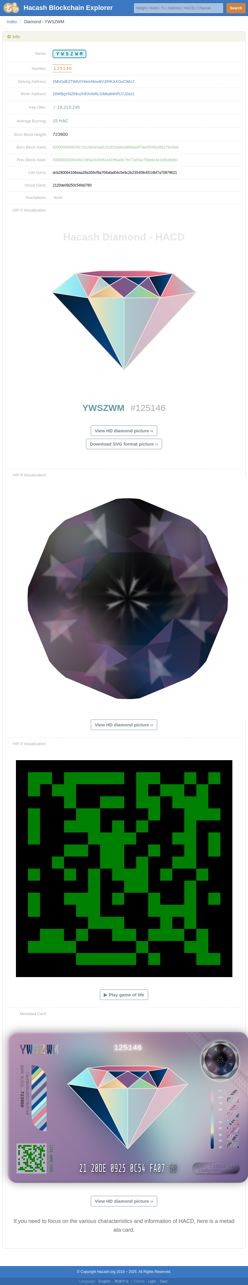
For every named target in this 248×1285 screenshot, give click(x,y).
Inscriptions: (36, 197)
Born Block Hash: (32, 147)
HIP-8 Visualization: (30, 475)
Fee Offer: (38, 107)
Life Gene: (38, 172)
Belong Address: (32, 81)
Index (12, 21)
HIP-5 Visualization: (30, 210)
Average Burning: (32, 121)
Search (236, 8)
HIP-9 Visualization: (30, 743)
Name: (41, 53)
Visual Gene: (35, 185)
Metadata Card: (33, 1013)
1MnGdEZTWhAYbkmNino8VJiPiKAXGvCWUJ (93, 81)
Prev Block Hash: (32, 160)
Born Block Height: (30, 134)
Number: (39, 68)
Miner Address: (34, 94)
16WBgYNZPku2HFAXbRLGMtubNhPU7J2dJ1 (93, 94)
